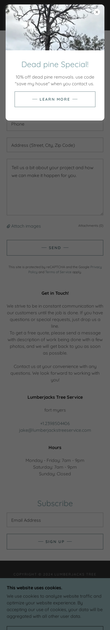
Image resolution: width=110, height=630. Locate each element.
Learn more (55, 99)
